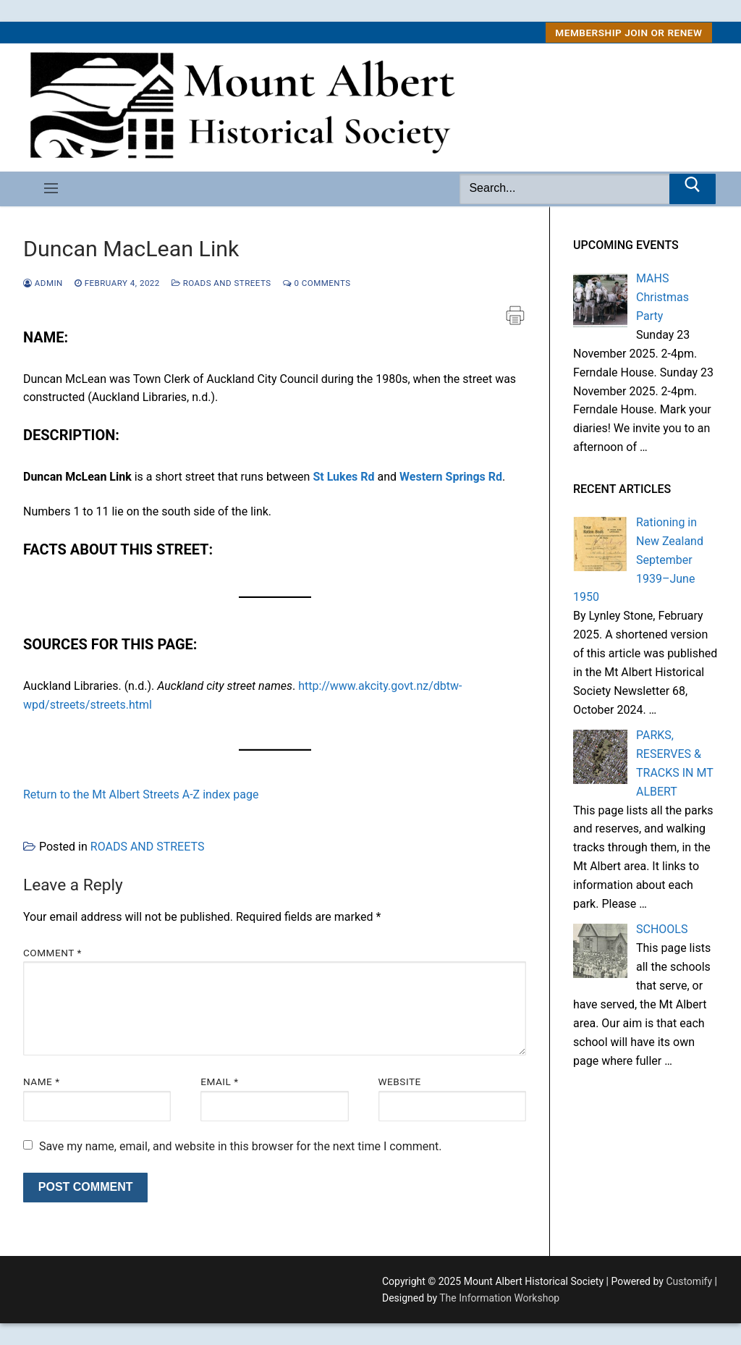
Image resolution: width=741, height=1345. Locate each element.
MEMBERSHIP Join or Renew (628, 32)
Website (399, 1081)
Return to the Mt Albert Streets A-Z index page (140, 794)
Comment (52, 952)
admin (43, 283)
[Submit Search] (692, 189)
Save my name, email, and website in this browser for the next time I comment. (240, 1146)
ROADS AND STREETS (221, 283)
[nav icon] (51, 189)
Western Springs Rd (450, 477)
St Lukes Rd (343, 477)
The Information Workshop (499, 1298)
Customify (689, 1281)
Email (219, 1081)
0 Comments (317, 283)
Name (41, 1081)
